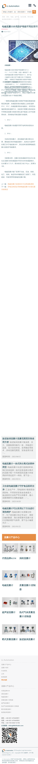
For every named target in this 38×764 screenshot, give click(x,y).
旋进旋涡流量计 (27, 639)
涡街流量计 (25, 558)
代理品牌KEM (9, 558)
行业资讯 (16, 19)
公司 (2, 674)
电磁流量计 (7, 585)
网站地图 (4, 680)
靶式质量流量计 (10, 639)
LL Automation (7, 660)
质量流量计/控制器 (7, 700)
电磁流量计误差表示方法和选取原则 (21, 184)
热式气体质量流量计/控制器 (10, 706)
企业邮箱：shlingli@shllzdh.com (12, 725)
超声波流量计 (8, 612)
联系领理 (4, 677)
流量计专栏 (4, 668)
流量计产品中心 (12, 537)
